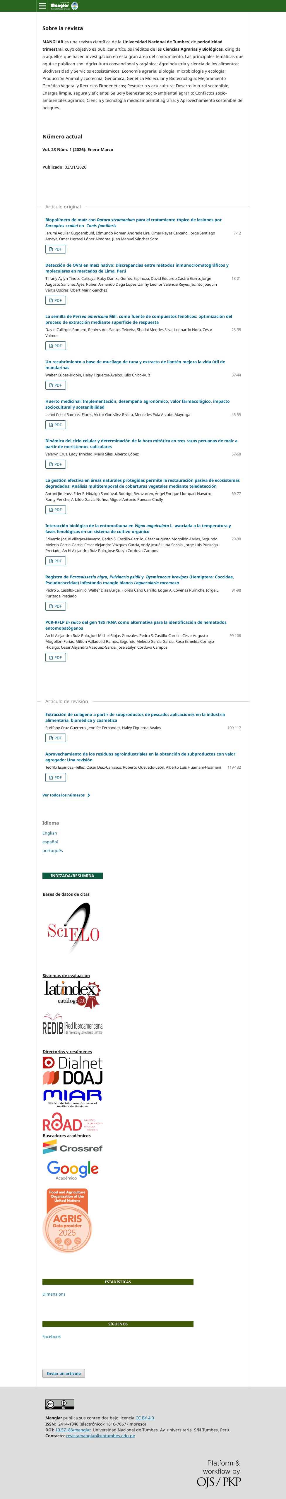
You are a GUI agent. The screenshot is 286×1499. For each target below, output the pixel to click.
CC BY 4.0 (145, 1418)
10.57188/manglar (72, 1430)
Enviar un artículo (64, 1373)
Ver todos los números (63, 795)
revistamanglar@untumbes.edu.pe (100, 1435)
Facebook (51, 1336)
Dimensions (54, 1294)
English (49, 833)
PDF (58, 249)
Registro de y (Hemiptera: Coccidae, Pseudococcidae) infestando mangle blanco (139, 579)
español (50, 841)
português (52, 850)
